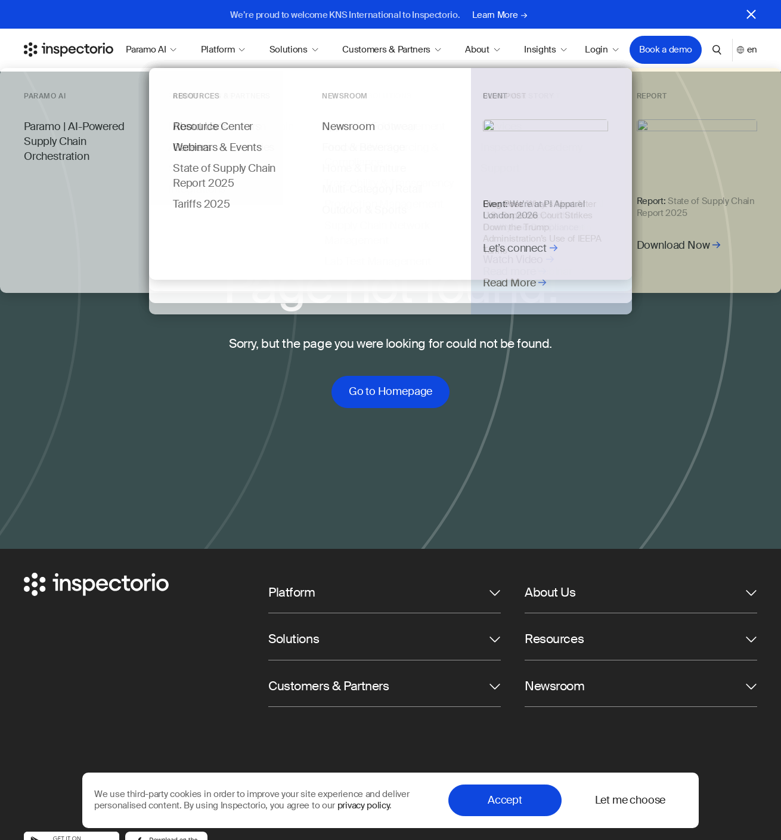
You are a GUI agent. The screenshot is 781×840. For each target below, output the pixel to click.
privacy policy (363, 805)
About (482, 49)
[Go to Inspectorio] (68, 49)
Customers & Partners (391, 49)
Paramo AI (151, 49)
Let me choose (630, 800)
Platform (223, 49)
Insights (545, 49)
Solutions (294, 49)
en (747, 49)
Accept (505, 800)
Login (602, 49)
